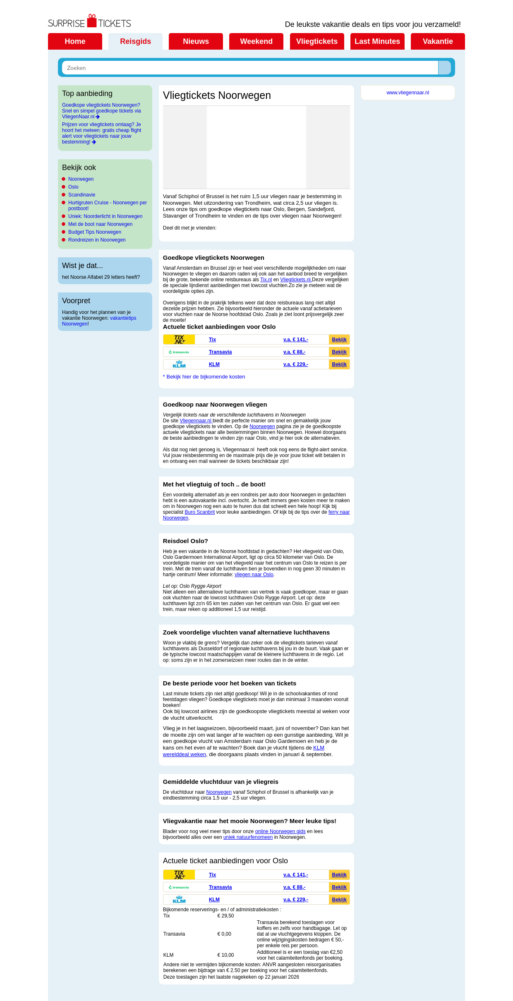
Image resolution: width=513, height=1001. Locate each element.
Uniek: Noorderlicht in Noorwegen (105, 216)
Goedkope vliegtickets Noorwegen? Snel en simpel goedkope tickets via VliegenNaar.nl (101, 111)
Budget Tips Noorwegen (94, 232)
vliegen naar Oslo (254, 574)
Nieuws (196, 41)
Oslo (73, 187)
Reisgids (135, 41)
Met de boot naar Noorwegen (100, 224)
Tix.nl (266, 280)
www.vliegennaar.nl (407, 93)
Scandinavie (81, 195)
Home (75, 41)
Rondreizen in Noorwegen (97, 240)
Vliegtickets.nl (295, 280)
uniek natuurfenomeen (248, 837)
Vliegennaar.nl (196, 421)
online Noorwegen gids (280, 831)
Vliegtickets (317, 41)
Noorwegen (80, 179)
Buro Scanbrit (200, 512)
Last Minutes (377, 41)
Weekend (256, 41)
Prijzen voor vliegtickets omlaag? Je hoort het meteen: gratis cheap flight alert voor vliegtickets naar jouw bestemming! (101, 133)
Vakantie (438, 41)
